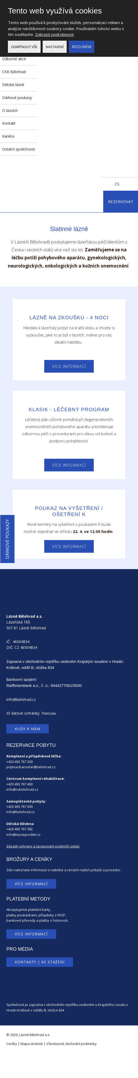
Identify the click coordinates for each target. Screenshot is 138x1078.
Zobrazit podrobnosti (54, 34)
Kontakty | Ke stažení (40, 961)
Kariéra (8, 136)
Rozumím (81, 46)
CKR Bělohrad (14, 71)
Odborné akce (14, 58)
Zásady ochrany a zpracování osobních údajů (43, 846)
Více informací (69, 366)
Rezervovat (120, 201)
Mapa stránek (32, 1043)
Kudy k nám (27, 728)
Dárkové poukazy (17, 97)
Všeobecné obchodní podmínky (71, 1043)
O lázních (10, 110)
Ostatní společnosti (18, 149)
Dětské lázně (13, 84)
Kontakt (9, 123)
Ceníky (11, 1043)
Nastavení (54, 46)
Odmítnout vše (24, 46)
